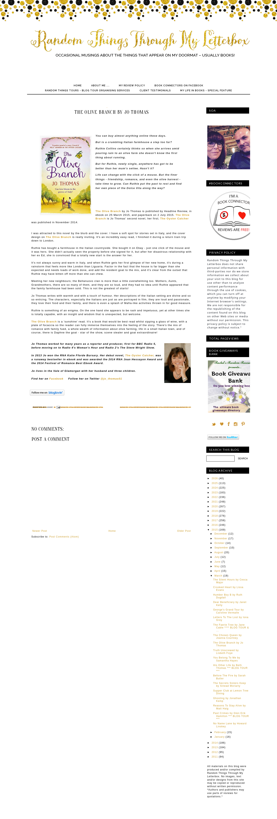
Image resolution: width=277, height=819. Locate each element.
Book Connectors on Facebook (179, 85)
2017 (215, 520)
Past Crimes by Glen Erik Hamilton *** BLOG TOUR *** (231, 716)
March (218, 575)
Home (78, 85)
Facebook (56, 378)
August (218, 552)
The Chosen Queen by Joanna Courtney (227, 636)
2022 (215, 497)
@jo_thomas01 (111, 378)
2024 (215, 487)
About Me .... (100, 85)
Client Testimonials (155, 90)
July (217, 557)
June (217, 561)
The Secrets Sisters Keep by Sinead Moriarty (229, 684)
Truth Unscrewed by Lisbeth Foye (226, 651)
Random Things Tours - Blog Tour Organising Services (87, 90)
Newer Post (39, 531)
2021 (215, 501)
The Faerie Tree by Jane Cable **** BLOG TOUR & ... (231, 627)
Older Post (184, 531)
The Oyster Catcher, (140, 355)
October (219, 543)
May (217, 566)
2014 (215, 742)
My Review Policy (132, 85)
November (220, 538)
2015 (215, 529)
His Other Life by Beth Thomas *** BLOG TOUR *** (230, 668)
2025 (215, 483)
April (217, 571)
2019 (215, 511)
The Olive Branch (58, 237)
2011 (215, 756)
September (221, 547)
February (220, 732)
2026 (215, 478)
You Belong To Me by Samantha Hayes (226, 659)
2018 (215, 515)
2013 (215, 747)
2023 (215, 492)
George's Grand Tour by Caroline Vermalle (228, 611)
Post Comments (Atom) (64, 536)
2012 (215, 752)
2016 (215, 525)
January (219, 736)
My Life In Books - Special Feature (206, 90)
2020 (215, 506)
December (220, 533)
